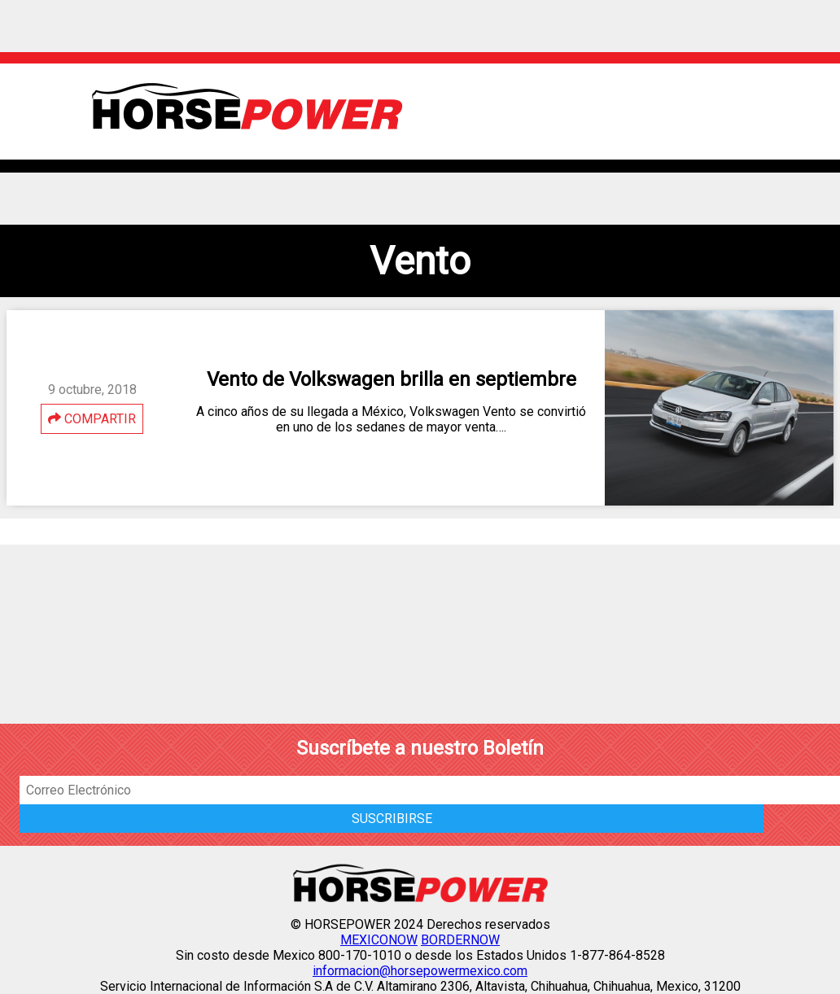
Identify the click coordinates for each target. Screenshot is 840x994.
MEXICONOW (379, 940)
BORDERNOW (460, 940)
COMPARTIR (92, 419)
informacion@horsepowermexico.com (420, 971)
